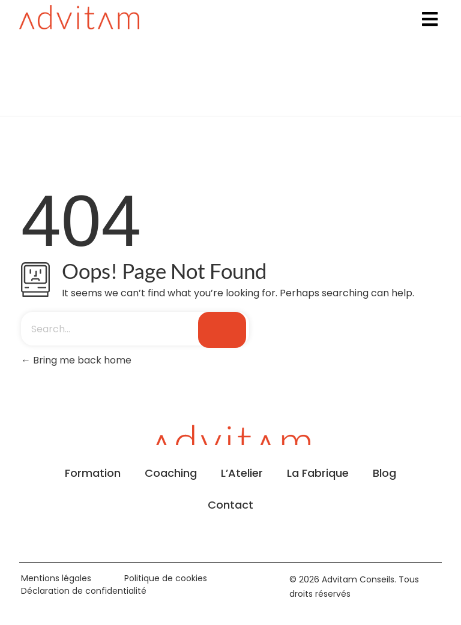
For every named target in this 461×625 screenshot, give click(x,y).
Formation (93, 472)
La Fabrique (318, 472)
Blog (384, 472)
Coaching (171, 472)
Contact (230, 504)
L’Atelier (242, 472)
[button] (429, 18)
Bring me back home (76, 360)
